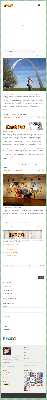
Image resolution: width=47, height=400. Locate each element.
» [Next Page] (40, 265)
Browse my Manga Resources (10, 295)
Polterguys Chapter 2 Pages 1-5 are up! (16, 114)
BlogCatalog (5, 374)
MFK (25, 352)
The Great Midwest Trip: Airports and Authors (19, 52)
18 (24, 265)
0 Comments (41, 55)
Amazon (4, 376)
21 (31, 265)
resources (19, 170)
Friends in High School (10, 247)
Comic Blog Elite (6, 372)
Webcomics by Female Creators (12, 252)
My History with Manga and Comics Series (18, 223)
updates (18, 55)
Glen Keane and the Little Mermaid (13, 244)
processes (5, 313)
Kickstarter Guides (7, 293)
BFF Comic (27, 349)
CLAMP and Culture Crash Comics (13, 249)
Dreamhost (5, 377)
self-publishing (6, 316)
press (4, 318)
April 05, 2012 (7, 170)
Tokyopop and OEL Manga (11, 255)
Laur (13, 55)
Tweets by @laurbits (7, 333)
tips (4, 311)
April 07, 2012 (7, 117)
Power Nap (26, 358)
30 (36, 265)
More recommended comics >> (31, 365)
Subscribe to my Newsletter (9, 298)
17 (22, 265)
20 (29, 265)
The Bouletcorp (27, 361)
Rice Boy (26, 355)
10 (18, 265)
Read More (5, 109)
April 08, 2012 (7, 55)
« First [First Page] (11, 265)
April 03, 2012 (7, 226)
